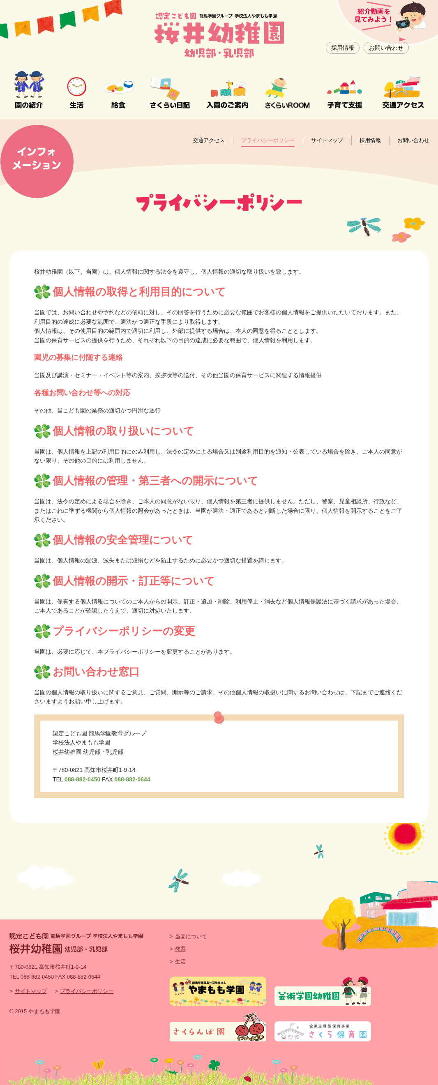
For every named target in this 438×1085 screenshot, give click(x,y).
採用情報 (342, 47)
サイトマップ (327, 140)
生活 (180, 961)
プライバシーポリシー (268, 140)
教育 (180, 949)
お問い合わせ (386, 47)
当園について (191, 936)
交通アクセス (209, 140)
